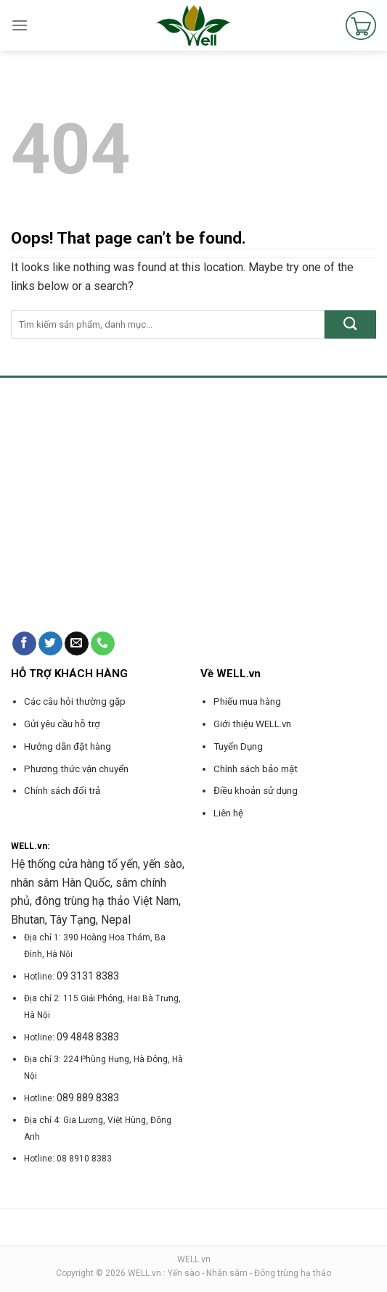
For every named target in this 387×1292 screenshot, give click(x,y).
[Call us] (103, 643)
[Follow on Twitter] (50, 643)
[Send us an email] (77, 643)
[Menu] (19, 25)
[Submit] (350, 324)
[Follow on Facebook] (24, 643)
